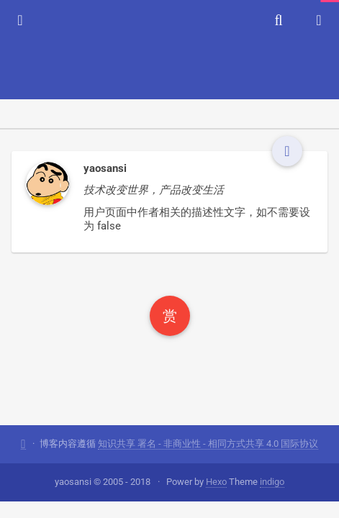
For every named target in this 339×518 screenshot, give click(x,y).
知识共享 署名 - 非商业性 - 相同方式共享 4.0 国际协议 (208, 443)
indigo (272, 481)
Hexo (216, 481)
